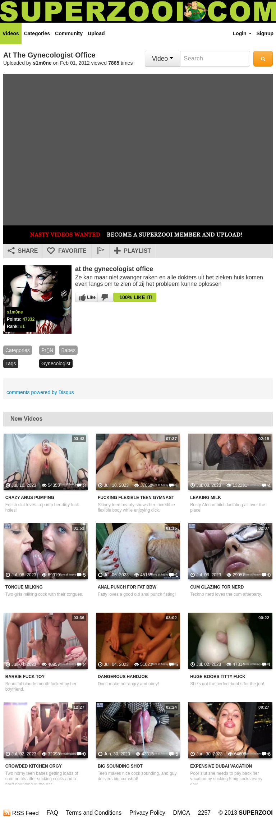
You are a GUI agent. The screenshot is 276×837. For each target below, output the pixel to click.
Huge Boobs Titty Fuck (217, 676)
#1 (22, 326)
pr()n (47, 350)
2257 (204, 813)
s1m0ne (42, 63)
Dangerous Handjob (123, 676)
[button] (100, 251)
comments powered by (40, 392)
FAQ (52, 813)
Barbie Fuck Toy (25, 676)
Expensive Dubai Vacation (221, 766)
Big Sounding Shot (120, 766)
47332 (28, 319)
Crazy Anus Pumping (29, 497)
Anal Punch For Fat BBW (127, 587)
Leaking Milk (205, 497)
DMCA (181, 813)
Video (162, 58)
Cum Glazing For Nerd (217, 587)
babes (68, 350)
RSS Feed (20, 813)
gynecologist (55, 363)
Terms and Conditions (93, 813)
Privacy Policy (147, 813)
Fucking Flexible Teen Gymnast (136, 497)
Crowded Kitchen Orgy (33, 766)
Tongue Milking (24, 587)
